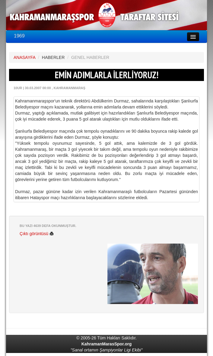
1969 (19, 35)
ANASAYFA (24, 57)
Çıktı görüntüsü (37, 233)
